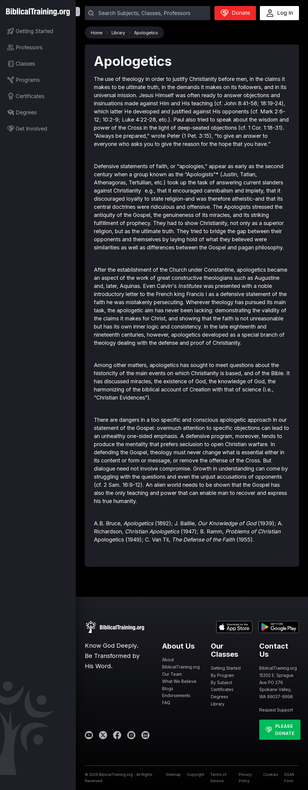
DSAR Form (289, 777)
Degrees (219, 696)
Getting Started (226, 668)
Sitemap (173, 774)
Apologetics (146, 32)
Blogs (167, 688)
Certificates (222, 689)
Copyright (195, 774)
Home (98, 32)
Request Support (276, 709)
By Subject (221, 682)
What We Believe (179, 681)
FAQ (166, 702)
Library (120, 32)
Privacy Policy (245, 777)
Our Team (172, 674)
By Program (222, 675)
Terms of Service (218, 777)
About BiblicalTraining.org (181, 663)
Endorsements (176, 695)
